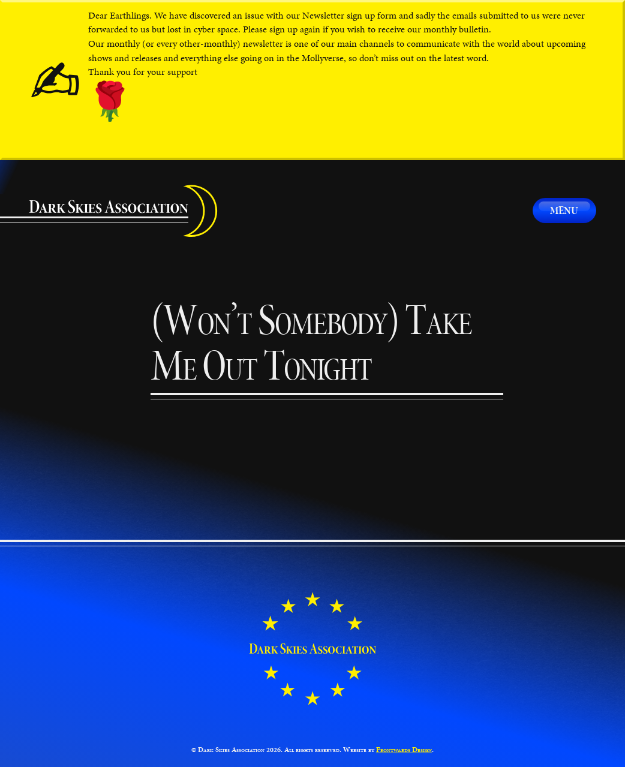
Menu (564, 210)
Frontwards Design (404, 749)
